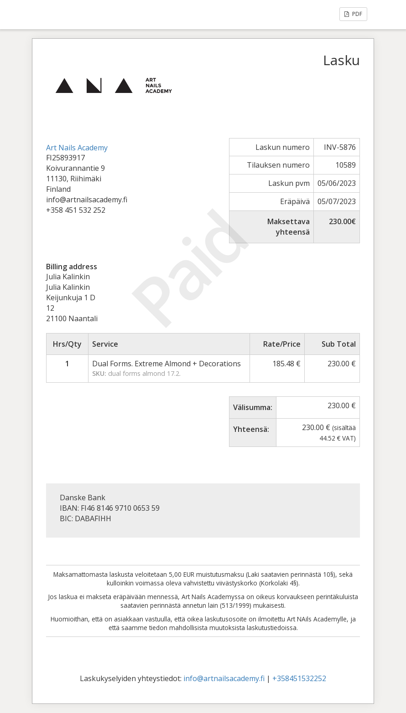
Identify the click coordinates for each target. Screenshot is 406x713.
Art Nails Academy (77, 148)
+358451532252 (299, 678)
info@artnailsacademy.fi (224, 678)
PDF (353, 14)
